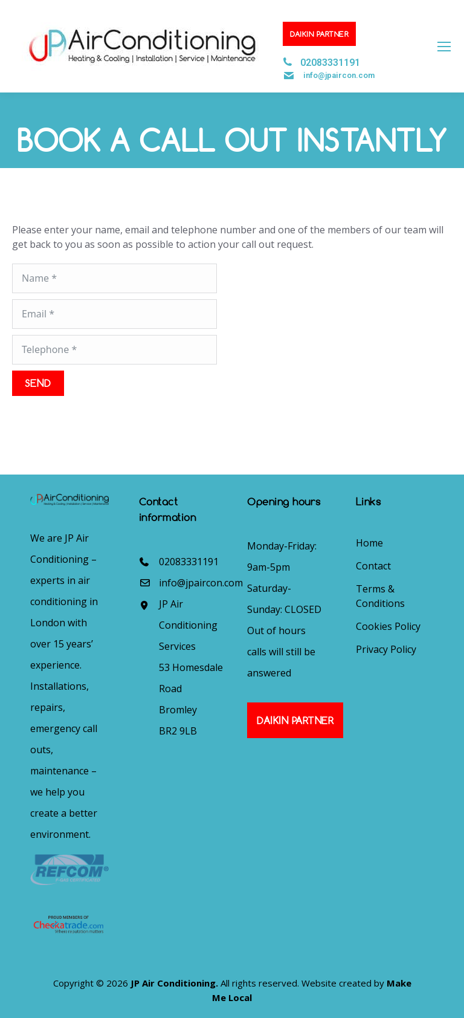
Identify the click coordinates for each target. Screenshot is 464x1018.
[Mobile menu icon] (444, 46)
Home (369, 543)
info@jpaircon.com (339, 75)
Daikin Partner (319, 34)
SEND (38, 383)
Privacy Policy (386, 649)
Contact (373, 565)
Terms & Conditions (380, 596)
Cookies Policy (388, 626)
